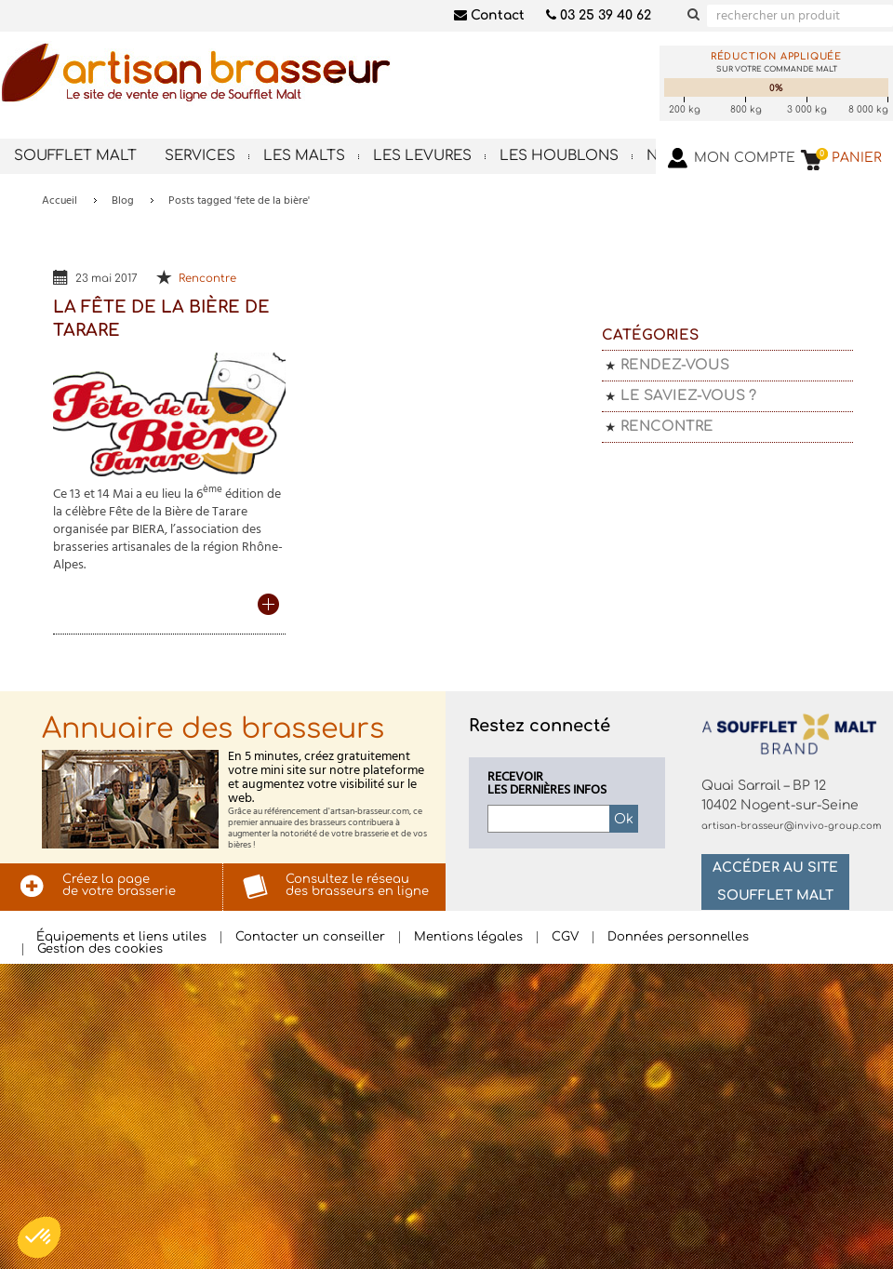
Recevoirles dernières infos (546, 784)
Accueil (59, 201)
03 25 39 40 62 (598, 15)
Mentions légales (468, 937)
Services (200, 156)
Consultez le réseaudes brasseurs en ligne (357, 885)
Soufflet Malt (75, 156)
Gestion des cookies (100, 949)
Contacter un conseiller (310, 937)
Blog (123, 201)
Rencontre (207, 279)
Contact (489, 15)
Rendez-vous (674, 365)
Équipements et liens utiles (121, 937)
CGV (565, 937)
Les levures (422, 156)
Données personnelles (678, 937)
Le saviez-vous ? (688, 396)
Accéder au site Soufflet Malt (775, 881)
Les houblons (559, 156)
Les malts (304, 156)
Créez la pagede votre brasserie (119, 885)
